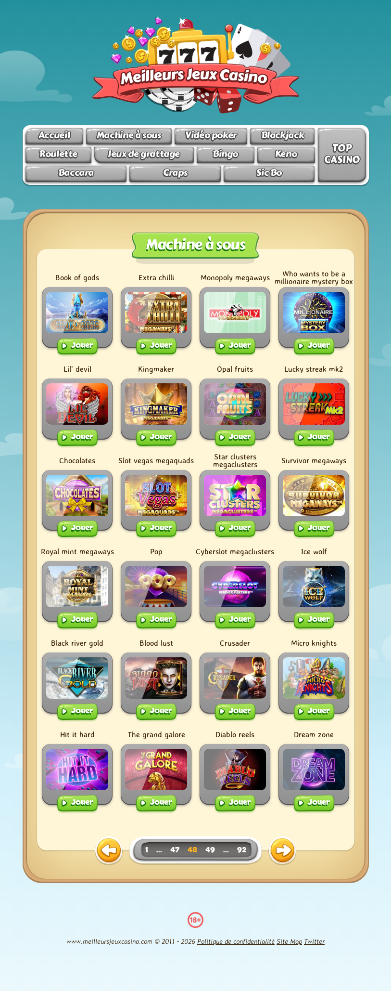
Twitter (314, 941)
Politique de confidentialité (236, 941)
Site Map (289, 941)
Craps (175, 173)
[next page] (282, 850)
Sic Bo (269, 173)
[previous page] (109, 850)
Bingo (225, 154)
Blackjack (282, 135)
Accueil (54, 135)
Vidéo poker (211, 135)
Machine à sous (129, 135)
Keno (286, 154)
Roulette (58, 154)
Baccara (76, 173)
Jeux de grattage (144, 154)
